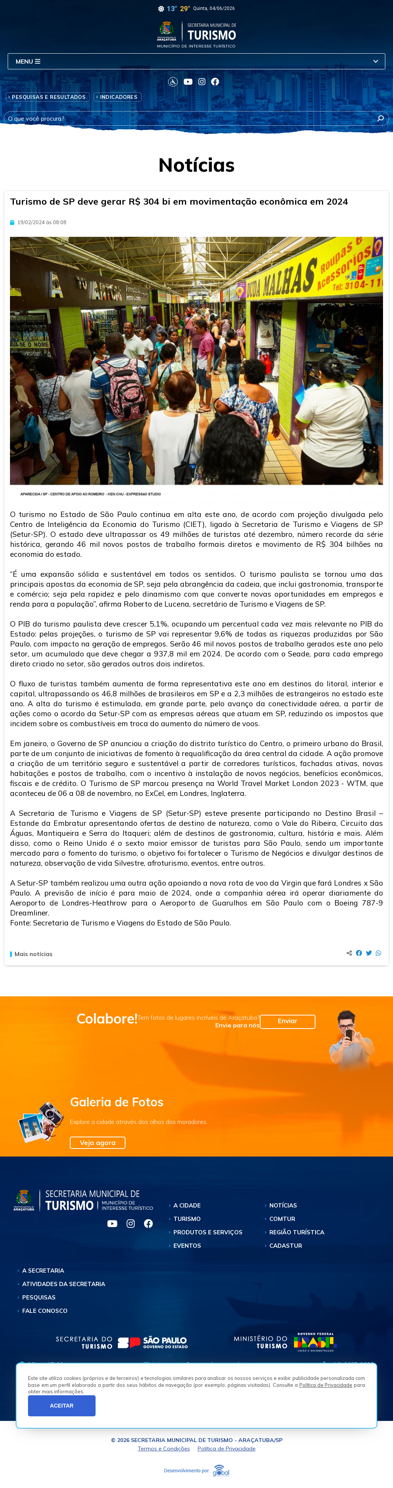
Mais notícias (31, 954)
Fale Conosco (45, 1310)
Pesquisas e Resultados (49, 97)
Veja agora (98, 1143)
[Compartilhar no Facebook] (359, 953)
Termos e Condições (164, 1448)
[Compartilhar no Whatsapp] (378, 953)
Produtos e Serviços (208, 1232)
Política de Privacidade (326, 1385)
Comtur (282, 1218)
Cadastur (285, 1245)
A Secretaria (43, 1270)
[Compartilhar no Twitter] (369, 953)
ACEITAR (62, 1406)
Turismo (187, 1218)
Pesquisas (39, 1297)
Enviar (287, 1021)
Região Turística (296, 1232)
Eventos (187, 1245)
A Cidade (187, 1205)
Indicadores (118, 97)
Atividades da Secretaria (63, 1284)
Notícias (283, 1205)
